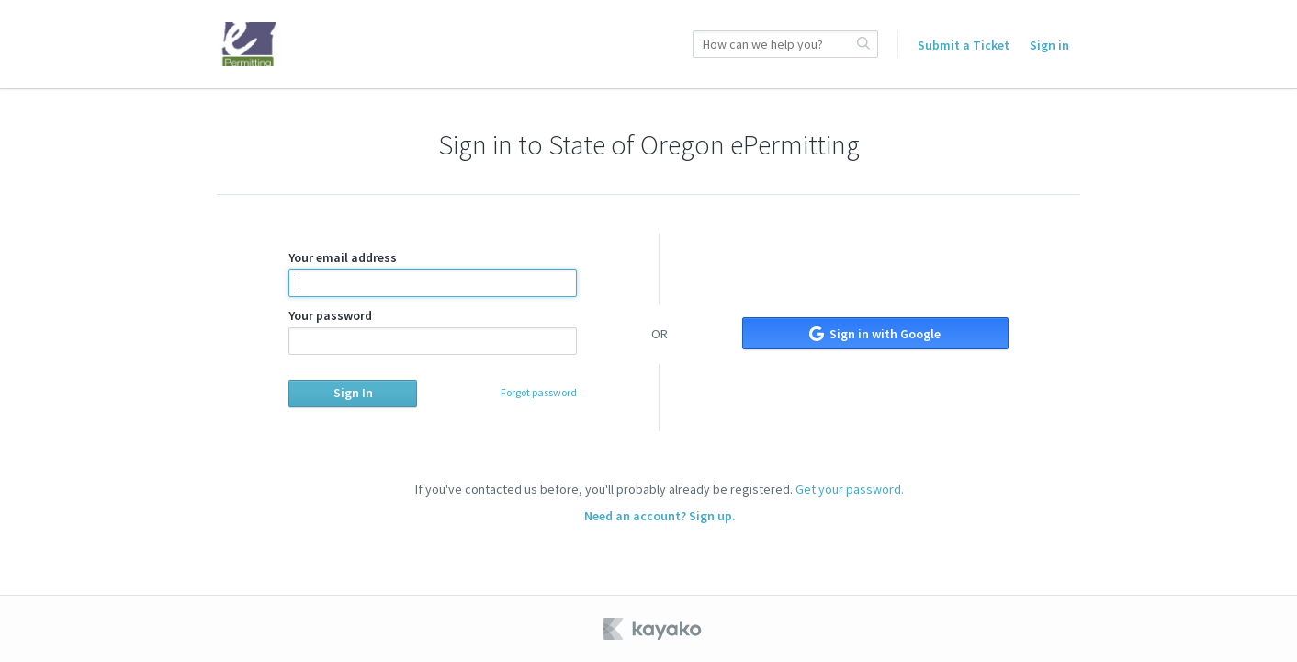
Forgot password (539, 392)
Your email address (432, 273)
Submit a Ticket (963, 45)
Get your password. (849, 489)
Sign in (1049, 45)
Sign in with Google (875, 333)
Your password (432, 331)
